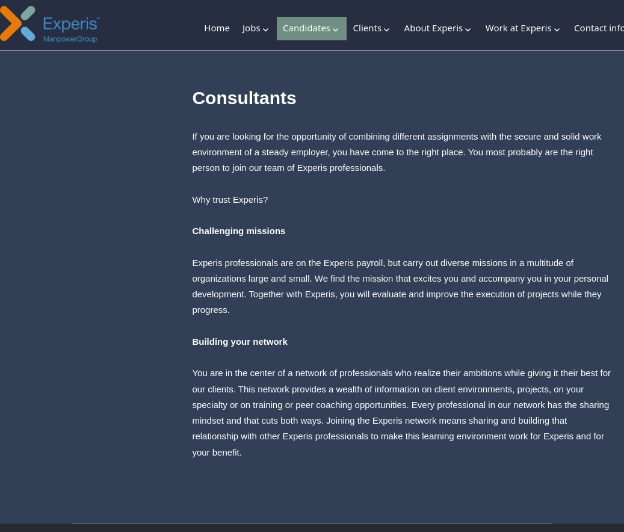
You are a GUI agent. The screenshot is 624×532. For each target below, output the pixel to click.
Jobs (251, 28)
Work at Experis (519, 28)
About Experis (433, 28)
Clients (367, 28)
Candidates (306, 28)
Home (217, 28)
